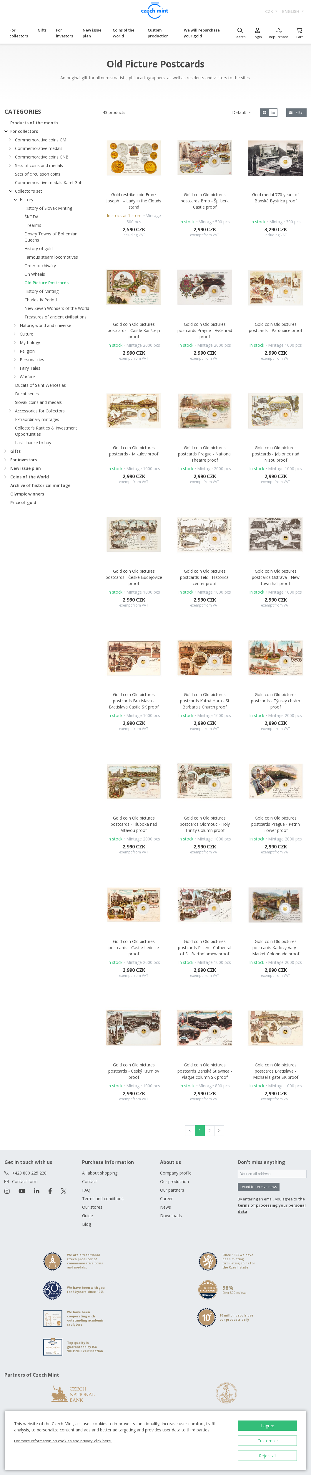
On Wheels (34, 274)
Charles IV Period (40, 300)
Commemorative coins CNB (42, 157)
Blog (86, 1224)
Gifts (42, 30)
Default (239, 112)
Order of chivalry (40, 265)
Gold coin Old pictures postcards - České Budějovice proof (134, 577)
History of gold (38, 248)
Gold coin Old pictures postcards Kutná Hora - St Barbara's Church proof (204, 701)
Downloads (171, 1215)
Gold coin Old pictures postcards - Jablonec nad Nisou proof (275, 454)
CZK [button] (269, 11)
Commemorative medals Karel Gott (49, 182)
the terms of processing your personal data (272, 1205)
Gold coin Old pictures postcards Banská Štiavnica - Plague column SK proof (204, 1071)
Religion (27, 351)
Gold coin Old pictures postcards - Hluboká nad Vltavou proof (134, 824)
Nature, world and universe (45, 325)
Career (166, 1198)
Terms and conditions (103, 1198)
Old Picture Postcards (46, 282)
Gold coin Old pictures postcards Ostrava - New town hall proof (276, 577)
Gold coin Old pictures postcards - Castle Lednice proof (134, 948)
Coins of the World (123, 33)
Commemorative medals (38, 148)
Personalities (32, 359)
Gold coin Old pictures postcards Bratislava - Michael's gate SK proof (275, 1071)
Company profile (176, 1173)
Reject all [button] (267, 1456)
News (165, 1207)
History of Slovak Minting (48, 208)
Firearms (32, 225)
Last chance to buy (33, 442)
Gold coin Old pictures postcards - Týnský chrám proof (275, 701)
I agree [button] (267, 1425)
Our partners (172, 1190)
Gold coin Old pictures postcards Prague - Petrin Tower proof (275, 824)
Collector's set (28, 191)
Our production (174, 1181)
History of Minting (41, 291)
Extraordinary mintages (37, 419)
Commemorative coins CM (40, 140)
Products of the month (34, 122)
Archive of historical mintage (40, 485)
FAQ (86, 1190)
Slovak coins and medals (38, 402)
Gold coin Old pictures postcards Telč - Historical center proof (204, 577)
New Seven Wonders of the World (56, 308)
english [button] (291, 11)
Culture (26, 334)
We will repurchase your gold (202, 33)
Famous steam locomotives (51, 257)
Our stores (92, 1207)
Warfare (27, 376)
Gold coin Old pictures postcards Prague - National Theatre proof (205, 454)
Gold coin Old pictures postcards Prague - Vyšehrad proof (204, 330)
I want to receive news (258, 1186)
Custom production (158, 33)
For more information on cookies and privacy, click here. (63, 1440)
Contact (89, 1181)
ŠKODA (31, 216)
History (26, 199)
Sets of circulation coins (37, 174)
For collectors (18, 33)
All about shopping (99, 1173)
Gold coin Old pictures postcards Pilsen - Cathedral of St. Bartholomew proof (204, 948)
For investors (64, 33)
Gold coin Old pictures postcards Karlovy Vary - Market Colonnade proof (275, 948)
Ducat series (27, 394)
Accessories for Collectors (40, 411)
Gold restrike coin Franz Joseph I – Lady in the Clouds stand (133, 201)
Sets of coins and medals (39, 165)
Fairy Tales (30, 368)
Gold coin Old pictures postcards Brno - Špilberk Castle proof (205, 201)
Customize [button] (267, 1440)
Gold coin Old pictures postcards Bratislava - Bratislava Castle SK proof (134, 701)
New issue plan (92, 33)
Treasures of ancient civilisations (55, 317)
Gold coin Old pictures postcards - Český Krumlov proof (133, 1071)
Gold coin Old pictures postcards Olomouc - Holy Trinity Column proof (205, 824)
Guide (87, 1215)
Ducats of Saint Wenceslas (40, 385)
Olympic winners (27, 494)
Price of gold (23, 502)
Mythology (30, 342)
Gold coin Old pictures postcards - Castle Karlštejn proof (134, 330)
